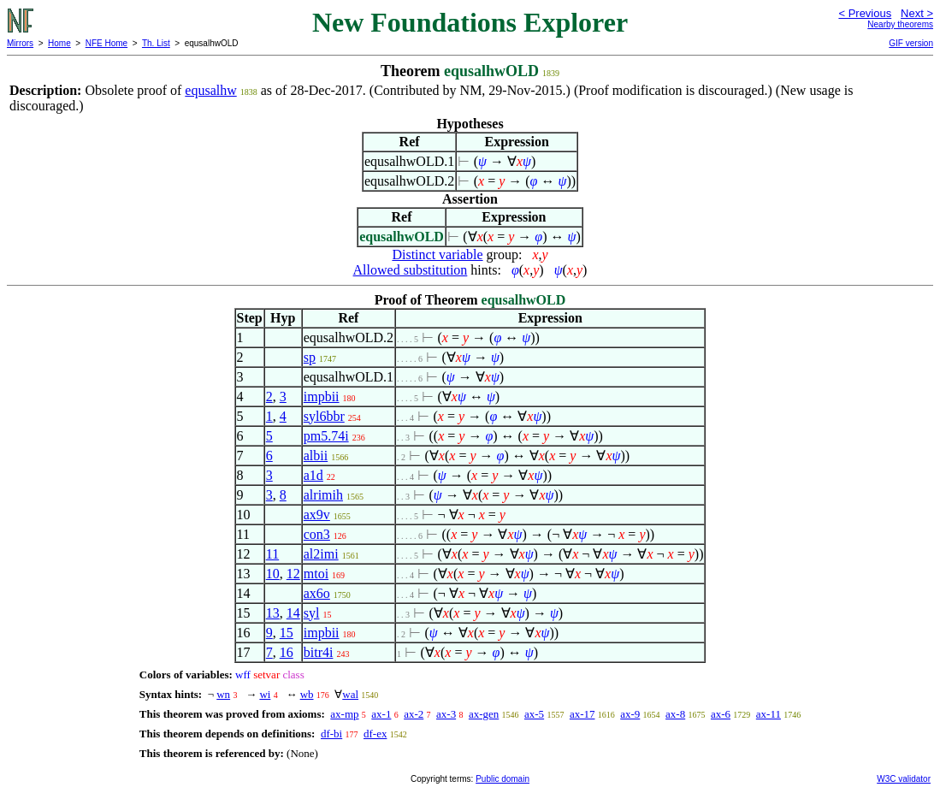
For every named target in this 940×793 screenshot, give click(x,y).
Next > (917, 13)
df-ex (375, 733)
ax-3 (446, 713)
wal (350, 694)
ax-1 (381, 713)
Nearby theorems (900, 24)
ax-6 (720, 713)
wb (307, 694)
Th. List (156, 43)
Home (59, 43)
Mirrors (20, 43)
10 (273, 573)
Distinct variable (437, 254)
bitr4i (319, 652)
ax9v (317, 514)
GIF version (911, 43)
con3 (317, 534)
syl (312, 613)
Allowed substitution (410, 270)
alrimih (323, 495)
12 (293, 573)
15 (286, 632)
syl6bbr (324, 416)
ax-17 (582, 713)
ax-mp (344, 713)
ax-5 (534, 713)
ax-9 (630, 713)
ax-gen (484, 713)
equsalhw (210, 90)
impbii (322, 396)
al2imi (321, 554)
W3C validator (904, 779)
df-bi (331, 733)
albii (316, 455)
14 (293, 613)
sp (310, 357)
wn (223, 694)
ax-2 (413, 713)
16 (286, 652)
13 (273, 613)
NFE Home (106, 43)
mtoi (316, 573)
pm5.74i (326, 436)
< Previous (864, 13)
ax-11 (768, 713)
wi (264, 694)
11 (272, 554)
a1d (313, 475)
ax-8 (675, 713)
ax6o (317, 593)
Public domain (502, 779)
